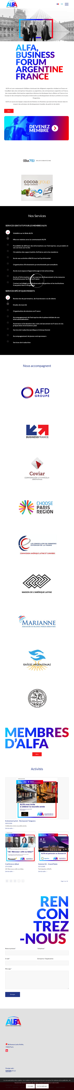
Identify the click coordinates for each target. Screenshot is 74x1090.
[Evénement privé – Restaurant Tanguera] (37, 798)
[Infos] (9, 111)
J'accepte (30, 1086)
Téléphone (41, 948)
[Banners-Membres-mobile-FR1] (36, 128)
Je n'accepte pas (42, 1086)
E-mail (7, 959)
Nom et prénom (10, 948)
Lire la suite (9, 828)
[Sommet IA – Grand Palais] (53, 847)
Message (8, 969)
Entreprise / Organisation (45, 959)
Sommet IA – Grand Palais (47, 864)
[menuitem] (65, 4)
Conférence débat (12, 864)
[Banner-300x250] (37, 188)
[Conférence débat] (20, 847)
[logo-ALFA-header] (31, 4)
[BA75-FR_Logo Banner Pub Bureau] (37, 161)
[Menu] (65, 4)
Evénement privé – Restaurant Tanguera (20, 821)
